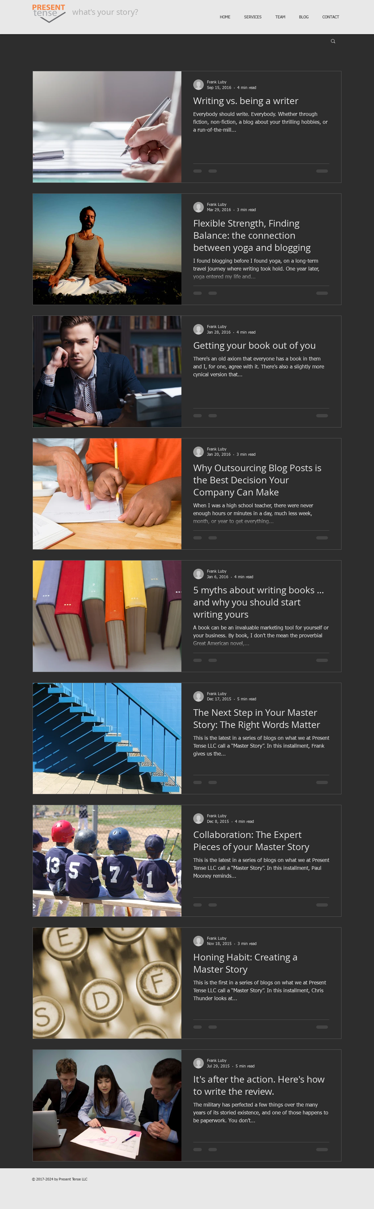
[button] (333, 41)
